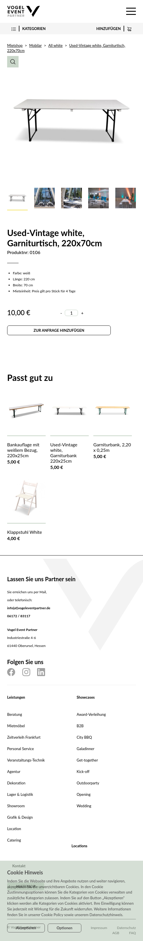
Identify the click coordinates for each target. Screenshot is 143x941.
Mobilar (35, 45)
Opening (84, 794)
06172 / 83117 (18, 616)
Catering (14, 840)
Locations (79, 846)
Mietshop (15, 45)
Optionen (64, 928)
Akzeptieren (26, 928)
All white (55, 45)
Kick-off (83, 771)
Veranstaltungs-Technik (26, 760)
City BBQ (84, 737)
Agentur (13, 771)
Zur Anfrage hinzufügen (59, 330)
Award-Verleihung (91, 714)
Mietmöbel (16, 726)
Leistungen (16, 697)
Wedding (84, 806)
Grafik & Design (20, 817)
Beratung (14, 714)
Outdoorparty (88, 783)
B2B (80, 726)
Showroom (16, 806)
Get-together (87, 760)
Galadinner (85, 748)
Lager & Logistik (20, 794)
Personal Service (20, 748)
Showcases (86, 697)
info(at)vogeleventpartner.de (28, 608)
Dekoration (16, 783)
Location (14, 828)
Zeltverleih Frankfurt (24, 737)
